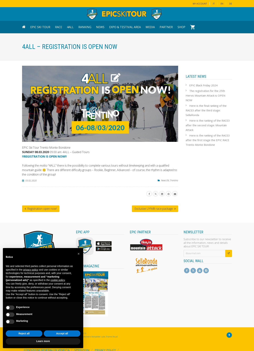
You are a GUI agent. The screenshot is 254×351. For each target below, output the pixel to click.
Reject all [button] (23, 333)
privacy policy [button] (30, 269)
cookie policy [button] (58, 280)
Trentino (174, 180)
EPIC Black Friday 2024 (203, 85)
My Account (200, 3)
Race (58, 27)
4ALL (70, 27)
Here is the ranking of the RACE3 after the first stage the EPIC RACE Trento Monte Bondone (208, 140)
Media (150, 27)
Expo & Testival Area (125, 27)
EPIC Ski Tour (40, 27)
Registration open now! (41, 209)
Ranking (84, 27)
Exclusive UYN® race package (155, 209)
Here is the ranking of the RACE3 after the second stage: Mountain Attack (208, 125)
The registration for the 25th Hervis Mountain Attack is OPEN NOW (205, 95)
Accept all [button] (62, 333)
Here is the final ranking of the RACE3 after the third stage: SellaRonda (206, 110)
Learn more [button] (43, 341)
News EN (165, 180)
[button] (78, 254)
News (100, 27)
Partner (166, 27)
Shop (181, 27)
